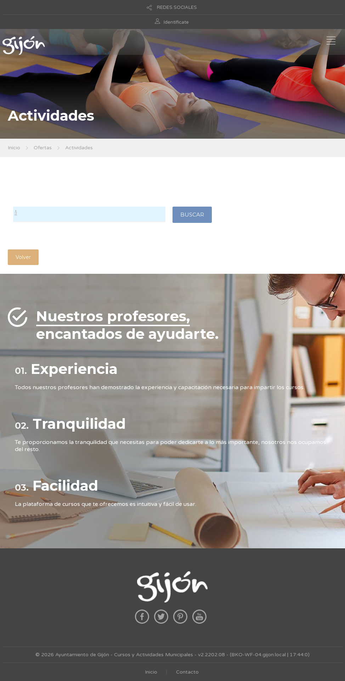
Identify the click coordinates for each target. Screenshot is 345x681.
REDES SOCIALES (177, 7)
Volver (23, 257)
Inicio (14, 148)
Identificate (176, 22)
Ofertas (43, 148)
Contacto (187, 672)
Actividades (79, 148)
